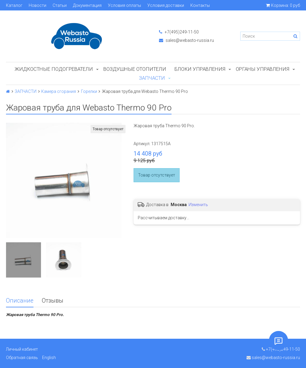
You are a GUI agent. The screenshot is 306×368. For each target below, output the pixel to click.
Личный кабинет (22, 349)
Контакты (200, 5)
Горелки (89, 91)
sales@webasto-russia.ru (186, 40)
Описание (19, 300)
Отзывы (52, 300)
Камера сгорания (58, 91)
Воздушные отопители (134, 69)
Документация (87, 5)
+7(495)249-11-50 (179, 32)
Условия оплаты (124, 5)
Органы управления (262, 69)
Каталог (14, 5)
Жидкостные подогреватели (54, 69)
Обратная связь (22, 357)
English (49, 357)
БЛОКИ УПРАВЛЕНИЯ (200, 69)
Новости (37, 5)
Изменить (198, 204)
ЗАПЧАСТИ (152, 78)
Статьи (60, 5)
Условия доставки (165, 5)
